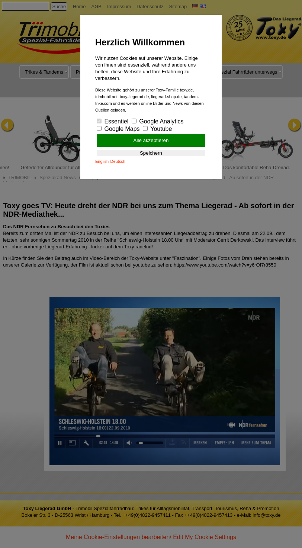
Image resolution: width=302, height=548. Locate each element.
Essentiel (112, 121)
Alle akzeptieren (151, 140)
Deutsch (117, 161)
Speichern (151, 153)
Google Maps (118, 129)
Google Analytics (158, 121)
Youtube (157, 129)
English (102, 161)
